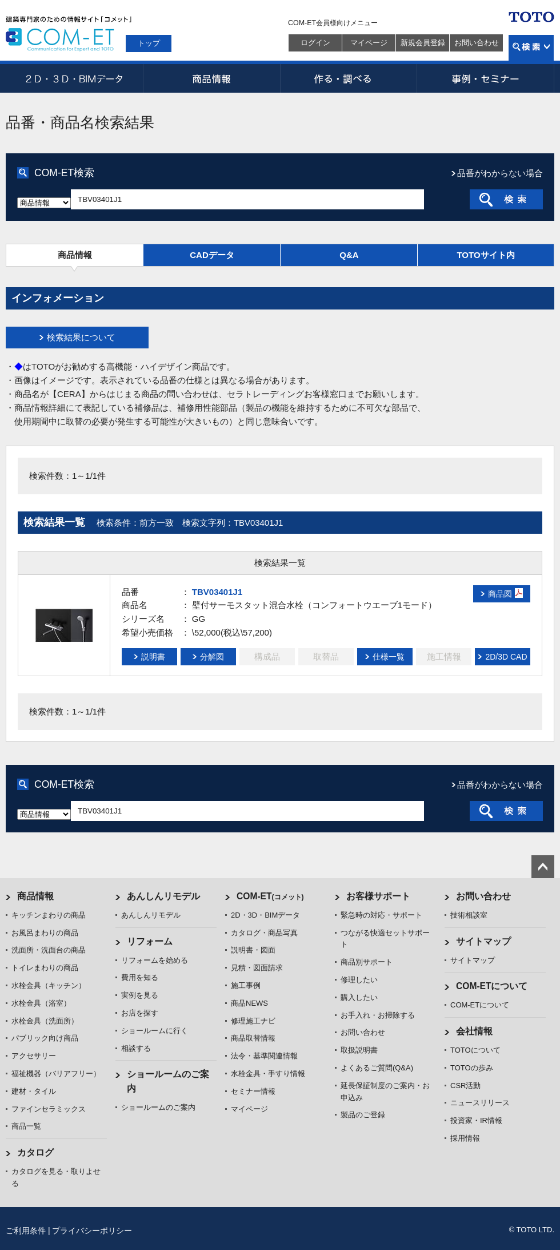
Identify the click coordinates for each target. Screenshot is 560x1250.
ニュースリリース (480, 1102)
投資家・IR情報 (476, 1120)
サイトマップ (483, 941)
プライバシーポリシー (92, 1230)
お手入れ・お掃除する (378, 1015)
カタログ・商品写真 (264, 932)
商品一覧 (26, 1126)
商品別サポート (367, 962)
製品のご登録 (363, 1114)
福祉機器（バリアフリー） (56, 1073)
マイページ (368, 42)
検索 (531, 48)
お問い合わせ (476, 42)
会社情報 (474, 1031)
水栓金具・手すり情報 (268, 1073)
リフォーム (150, 941)
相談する (136, 1048)
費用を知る (139, 977)
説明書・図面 (253, 950)
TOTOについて (475, 1050)
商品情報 (211, 78)
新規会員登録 (423, 42)
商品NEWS (249, 1003)
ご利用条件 (26, 1230)
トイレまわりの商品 (44, 967)
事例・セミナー (485, 78)
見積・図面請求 (257, 967)
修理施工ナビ (253, 1021)
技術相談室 (468, 915)
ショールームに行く (154, 1030)
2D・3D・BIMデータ (74, 78)
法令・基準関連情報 (264, 1055)
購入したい (359, 997)
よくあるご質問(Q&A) (377, 1068)
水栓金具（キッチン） (48, 985)
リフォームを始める (154, 960)
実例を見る (139, 995)
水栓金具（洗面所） (44, 1021)
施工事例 (246, 985)
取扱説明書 (359, 1050)
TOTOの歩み (471, 1068)
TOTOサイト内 (485, 255)
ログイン (315, 42)
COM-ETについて (492, 986)
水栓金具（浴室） (41, 1003)
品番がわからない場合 (500, 173)
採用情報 (465, 1138)
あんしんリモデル (163, 896)
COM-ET (270, 896)
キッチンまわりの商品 (48, 915)
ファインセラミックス (48, 1109)
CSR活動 (465, 1085)
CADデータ (212, 255)
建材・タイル (33, 1091)
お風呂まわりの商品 (44, 932)
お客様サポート (378, 896)
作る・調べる (348, 78)
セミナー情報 (253, 1091)
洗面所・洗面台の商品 (48, 950)
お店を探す (139, 1013)
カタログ (35, 1152)
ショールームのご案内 (158, 1107)
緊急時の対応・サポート (381, 915)
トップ (149, 43)
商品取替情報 (253, 1038)
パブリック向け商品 (44, 1038)
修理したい (359, 979)
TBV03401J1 (217, 592)
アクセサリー (33, 1055)
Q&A (348, 255)
